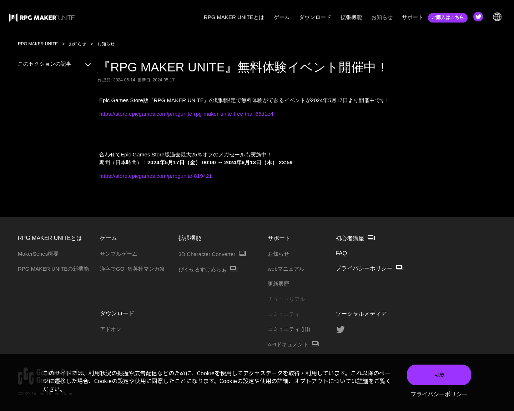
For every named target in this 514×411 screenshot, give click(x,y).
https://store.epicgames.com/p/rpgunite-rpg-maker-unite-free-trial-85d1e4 (186, 114)
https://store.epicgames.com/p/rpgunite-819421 (155, 176)
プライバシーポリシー (439, 394)
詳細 (362, 381)
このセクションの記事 (55, 64)
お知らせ (77, 43)
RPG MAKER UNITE (38, 43)
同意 (439, 374)
